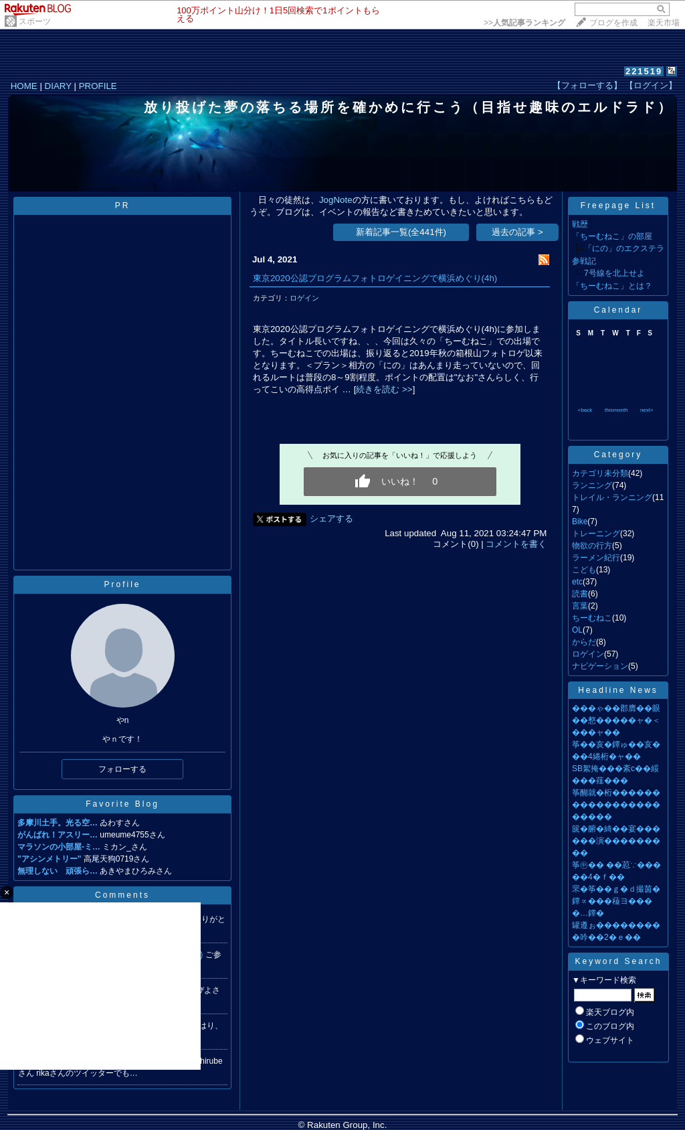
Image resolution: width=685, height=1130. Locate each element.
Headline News (618, 690)
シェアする (331, 518)
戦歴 (580, 224)
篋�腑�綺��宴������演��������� (616, 841)
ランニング (592, 485)
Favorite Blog (122, 804)
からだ (584, 642)
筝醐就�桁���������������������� (616, 804)
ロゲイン (304, 298)
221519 (643, 71)
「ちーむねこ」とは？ (612, 286)
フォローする (122, 769)
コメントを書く (516, 544)
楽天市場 (664, 22)
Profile (122, 584)
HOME (24, 86)
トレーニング (596, 533)
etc (577, 581)
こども (584, 569)
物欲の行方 (592, 545)
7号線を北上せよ (614, 273)
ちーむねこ (592, 618)
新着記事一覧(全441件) (401, 232)
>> (524, 22)
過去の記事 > (517, 232)
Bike (579, 521)
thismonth (616, 410)
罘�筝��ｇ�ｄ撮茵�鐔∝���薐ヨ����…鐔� (616, 901)
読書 (580, 593)
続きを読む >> (384, 389)
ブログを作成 (613, 22)
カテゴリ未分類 (600, 473)
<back (585, 410)
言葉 (580, 606)
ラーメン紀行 (596, 557)
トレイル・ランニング (612, 497)
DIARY (58, 86)
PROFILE (98, 86)
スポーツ (35, 21)
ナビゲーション (600, 666)
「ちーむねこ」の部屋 (612, 236)
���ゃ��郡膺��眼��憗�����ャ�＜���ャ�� (616, 720)
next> (647, 410)
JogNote (336, 200)
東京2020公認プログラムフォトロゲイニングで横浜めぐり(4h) (375, 278)
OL (577, 630)
